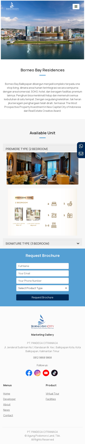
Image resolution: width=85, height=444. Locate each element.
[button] (12, 168)
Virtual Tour (52, 393)
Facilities (51, 399)
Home (6, 393)
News (6, 410)
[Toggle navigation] (76, 6)
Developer (9, 399)
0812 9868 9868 (42, 357)
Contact (8, 415)
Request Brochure (42, 297)
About (6, 404)
